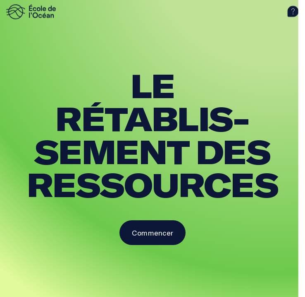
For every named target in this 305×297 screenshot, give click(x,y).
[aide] (293, 11)
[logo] (43, 11)
